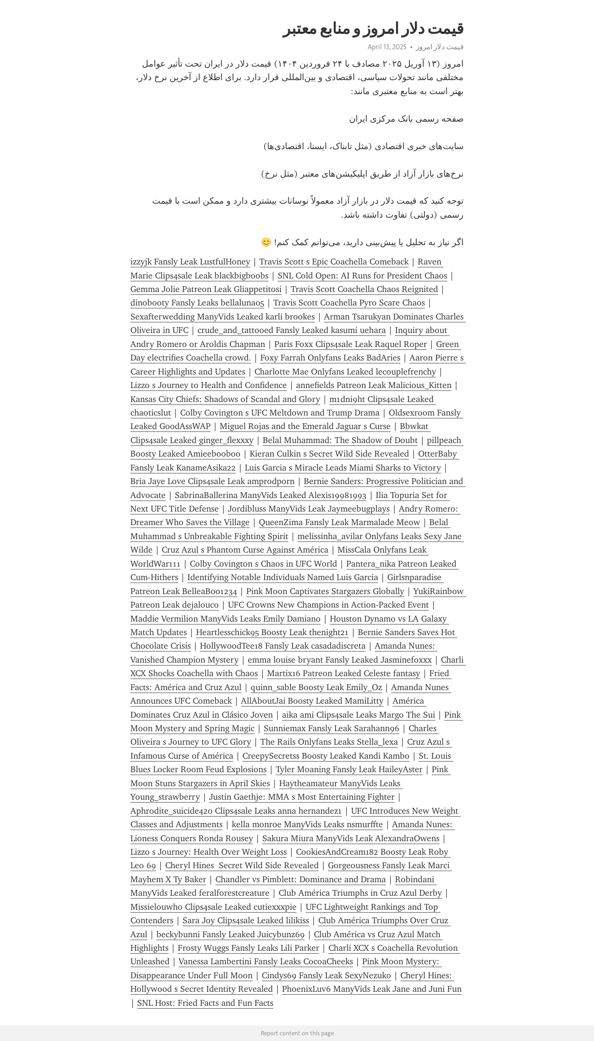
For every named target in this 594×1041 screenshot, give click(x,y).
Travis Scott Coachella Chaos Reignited (364, 289)
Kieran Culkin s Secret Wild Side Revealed (329, 453)
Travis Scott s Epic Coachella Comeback (334, 261)
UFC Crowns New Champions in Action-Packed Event (328, 604)
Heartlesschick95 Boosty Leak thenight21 (272, 632)
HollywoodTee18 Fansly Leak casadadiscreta (283, 645)
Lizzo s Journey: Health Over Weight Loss (208, 852)
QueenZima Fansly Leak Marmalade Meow (339, 522)
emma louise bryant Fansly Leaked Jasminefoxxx (340, 659)
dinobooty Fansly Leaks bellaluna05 (197, 302)
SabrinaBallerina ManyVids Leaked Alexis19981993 (271, 495)
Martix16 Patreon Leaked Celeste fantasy (343, 673)
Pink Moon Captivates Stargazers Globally (325, 591)
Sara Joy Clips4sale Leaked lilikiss (246, 920)
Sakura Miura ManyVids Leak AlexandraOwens (350, 838)
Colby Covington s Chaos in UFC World (263, 563)
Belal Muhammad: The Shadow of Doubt (340, 440)
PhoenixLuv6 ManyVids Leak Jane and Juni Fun (372, 989)
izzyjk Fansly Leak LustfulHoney (190, 261)
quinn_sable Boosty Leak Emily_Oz (316, 687)
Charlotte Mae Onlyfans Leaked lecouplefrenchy (345, 371)
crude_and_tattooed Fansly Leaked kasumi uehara (292, 330)
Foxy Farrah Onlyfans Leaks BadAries (330, 357)
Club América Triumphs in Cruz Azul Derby (360, 893)
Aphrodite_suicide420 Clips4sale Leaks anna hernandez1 (236, 810)
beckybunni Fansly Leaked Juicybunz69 (230, 934)
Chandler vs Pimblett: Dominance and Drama (300, 879)
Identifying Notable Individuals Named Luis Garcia (282, 577)
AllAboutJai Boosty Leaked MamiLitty (312, 700)
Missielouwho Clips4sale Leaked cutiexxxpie (213, 907)
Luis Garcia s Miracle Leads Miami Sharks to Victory (343, 467)
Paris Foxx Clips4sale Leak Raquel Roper (350, 344)
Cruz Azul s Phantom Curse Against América (245, 549)
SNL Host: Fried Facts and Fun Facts (205, 1003)
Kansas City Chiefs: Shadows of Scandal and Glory (225, 399)
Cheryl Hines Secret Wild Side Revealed (242, 865)
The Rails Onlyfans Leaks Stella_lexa (329, 741)
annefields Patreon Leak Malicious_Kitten (374, 385)
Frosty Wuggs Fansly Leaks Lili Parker (248, 948)
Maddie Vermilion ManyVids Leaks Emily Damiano (225, 618)
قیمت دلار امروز (440, 46)
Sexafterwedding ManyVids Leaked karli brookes (222, 316)
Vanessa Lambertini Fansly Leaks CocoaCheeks (266, 961)
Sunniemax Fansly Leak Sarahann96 (331, 728)
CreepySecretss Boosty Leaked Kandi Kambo (326, 755)
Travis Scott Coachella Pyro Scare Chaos (349, 302)
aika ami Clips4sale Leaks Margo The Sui (358, 714)
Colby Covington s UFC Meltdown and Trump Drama (280, 412)
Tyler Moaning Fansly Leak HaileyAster (349, 769)
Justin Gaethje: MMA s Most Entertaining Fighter (302, 796)
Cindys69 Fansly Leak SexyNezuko (326, 975)
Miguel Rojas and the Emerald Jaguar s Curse (305, 426)
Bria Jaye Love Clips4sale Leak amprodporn (212, 481)
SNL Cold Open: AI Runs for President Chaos (362, 275)
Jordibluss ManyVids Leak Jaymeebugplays (309, 508)
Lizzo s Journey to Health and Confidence (208, 385)
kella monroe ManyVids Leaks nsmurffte (307, 824)
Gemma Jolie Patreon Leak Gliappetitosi (206, 289)
